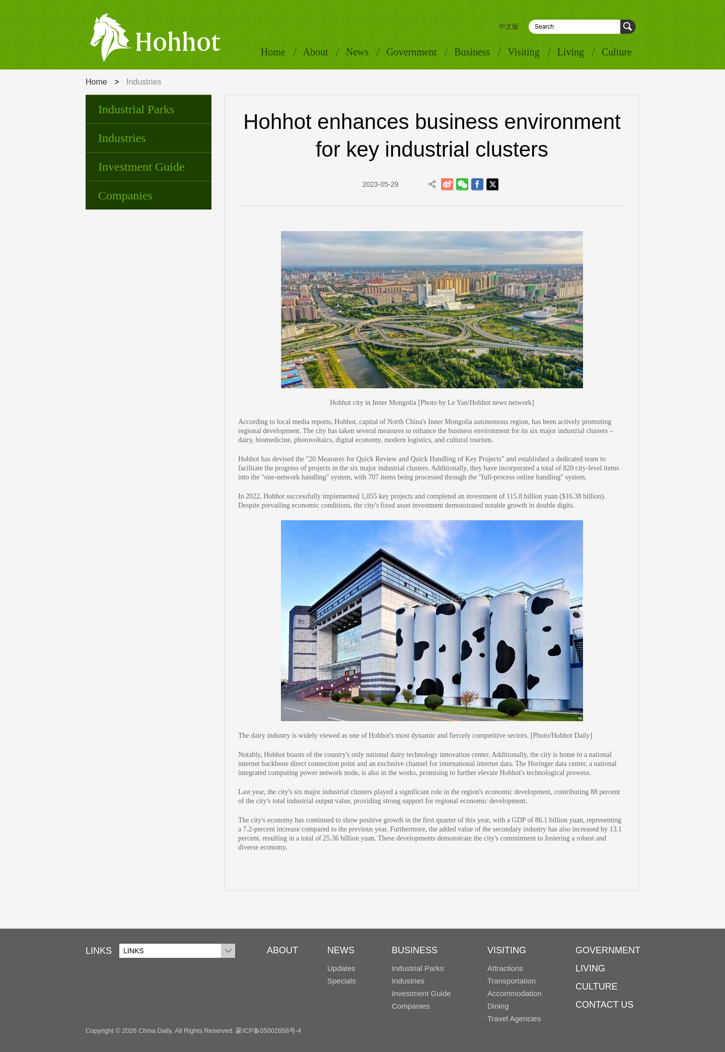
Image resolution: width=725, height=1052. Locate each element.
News (357, 51)
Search (628, 27)
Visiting (523, 51)
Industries (122, 138)
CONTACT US (604, 1005)
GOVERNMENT (607, 950)
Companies (125, 195)
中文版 (509, 26)
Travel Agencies (514, 1018)
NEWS (340, 950)
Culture (617, 51)
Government (411, 51)
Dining (498, 1006)
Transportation (511, 980)
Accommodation (514, 993)
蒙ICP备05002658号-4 (268, 1030)
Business (472, 51)
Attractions (505, 968)
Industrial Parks (136, 109)
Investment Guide (141, 166)
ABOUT (282, 950)
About (315, 51)
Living (570, 51)
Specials (341, 980)
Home (273, 51)
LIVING (590, 968)
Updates (341, 968)
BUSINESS (415, 950)
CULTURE (596, 986)
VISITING (506, 950)
